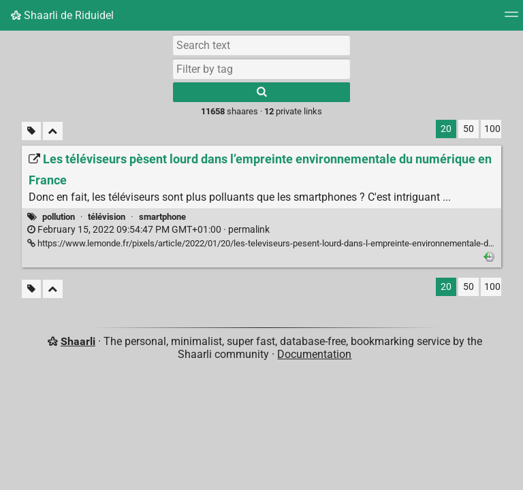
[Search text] (261, 45)
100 (492, 129)
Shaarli (78, 341)
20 (446, 129)
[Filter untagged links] (31, 131)
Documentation (314, 354)
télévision (106, 217)
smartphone (162, 217)
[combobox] (261, 69)
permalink (148, 229)
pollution (58, 217)
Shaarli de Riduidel (62, 15)
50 (468, 129)
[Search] (261, 92)
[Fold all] (53, 131)
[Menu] (511, 18)
